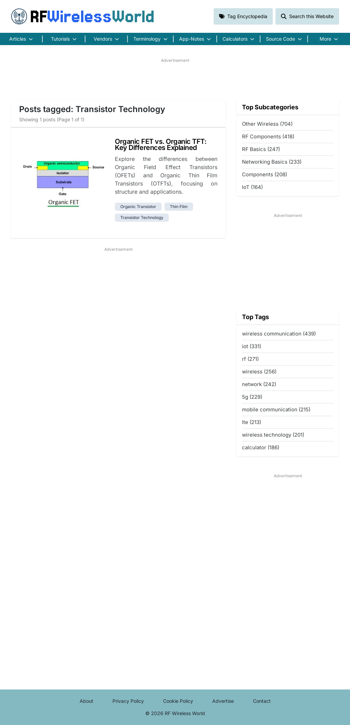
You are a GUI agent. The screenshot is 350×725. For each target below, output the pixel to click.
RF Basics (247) (261, 149)
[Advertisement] (175, 79)
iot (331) (251, 346)
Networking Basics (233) (271, 162)
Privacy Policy (128, 701)
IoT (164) (252, 187)
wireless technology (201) (273, 435)
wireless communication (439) (279, 333)
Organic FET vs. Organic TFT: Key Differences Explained (160, 144)
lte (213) (251, 422)
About (86, 701)
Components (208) (264, 174)
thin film (179, 206)
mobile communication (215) (276, 409)
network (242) (259, 384)
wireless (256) (259, 371)
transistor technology (141, 217)
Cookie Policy (178, 701)
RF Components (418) (268, 136)
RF (82, 16)
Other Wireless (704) (267, 124)
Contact (262, 701)
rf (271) (250, 359)
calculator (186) (260, 447)
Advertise (223, 701)
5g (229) (252, 397)
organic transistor (138, 206)
